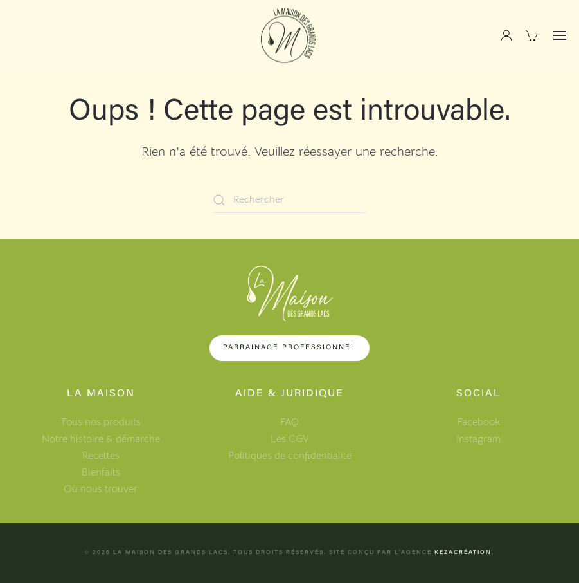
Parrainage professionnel (289, 347)
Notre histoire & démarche (101, 438)
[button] (559, 35)
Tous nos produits (100, 422)
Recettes (101, 455)
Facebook (478, 422)
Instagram (478, 438)
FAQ (289, 422)
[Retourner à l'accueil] (290, 35)
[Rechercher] (290, 200)
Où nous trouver (101, 489)
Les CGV (290, 438)
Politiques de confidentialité (290, 455)
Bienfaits (101, 472)
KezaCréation (463, 552)
